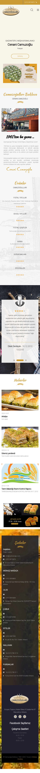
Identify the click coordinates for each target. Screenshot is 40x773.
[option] (20, 45)
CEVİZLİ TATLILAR (20, 214)
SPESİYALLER (20, 268)
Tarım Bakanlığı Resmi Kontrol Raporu (16, 489)
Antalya (4, 416)
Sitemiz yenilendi (8, 453)
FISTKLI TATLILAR (20, 198)
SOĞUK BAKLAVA (20, 254)
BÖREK (20, 242)
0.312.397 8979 (31, 2)
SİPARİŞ (20, 56)
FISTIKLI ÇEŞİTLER (20, 228)
